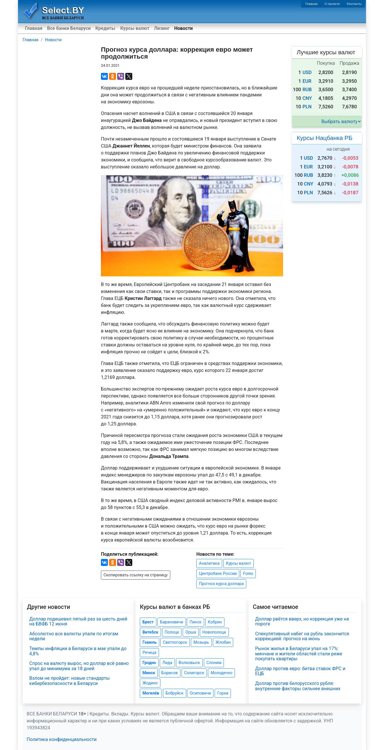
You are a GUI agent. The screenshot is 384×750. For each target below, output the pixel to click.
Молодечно (221, 672)
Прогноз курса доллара (221, 583)
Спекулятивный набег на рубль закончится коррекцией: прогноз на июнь (302, 636)
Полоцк (172, 632)
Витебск (150, 632)
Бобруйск (175, 693)
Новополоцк (214, 632)
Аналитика (209, 563)
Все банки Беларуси (69, 28)
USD (307, 72)
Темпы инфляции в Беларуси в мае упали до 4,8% (77, 651)
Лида (167, 662)
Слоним (214, 662)
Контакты (354, 4)
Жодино (150, 683)
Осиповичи (200, 693)
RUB (307, 89)
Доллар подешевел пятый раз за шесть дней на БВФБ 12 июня (78, 621)
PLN (307, 106)
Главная (311, 4)
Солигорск (194, 672)
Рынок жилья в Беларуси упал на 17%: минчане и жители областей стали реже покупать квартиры (298, 653)
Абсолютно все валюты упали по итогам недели (73, 636)
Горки (222, 693)
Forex (248, 573)
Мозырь (201, 642)
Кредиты (105, 28)
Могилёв (150, 693)
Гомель (149, 642)
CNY (307, 98)
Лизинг (161, 28)
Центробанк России (218, 573)
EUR (307, 81)
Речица (149, 652)
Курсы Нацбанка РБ (324, 137)
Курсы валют (134, 28)
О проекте (332, 4)
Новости (183, 28)
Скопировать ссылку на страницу (136, 575)
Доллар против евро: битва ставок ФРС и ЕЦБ (300, 671)
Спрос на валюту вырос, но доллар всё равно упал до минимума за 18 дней (79, 666)
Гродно (149, 662)
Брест (147, 622)
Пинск (195, 622)
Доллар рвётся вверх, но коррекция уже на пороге (302, 621)
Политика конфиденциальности (62, 739)
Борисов (170, 672)
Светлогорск (175, 642)
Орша (190, 632)
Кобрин (215, 622)
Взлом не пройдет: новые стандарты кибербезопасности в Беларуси (69, 680)
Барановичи (171, 622)
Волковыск (189, 662)
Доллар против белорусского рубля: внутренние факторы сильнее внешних (297, 686)
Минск (148, 672)
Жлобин (223, 642)
